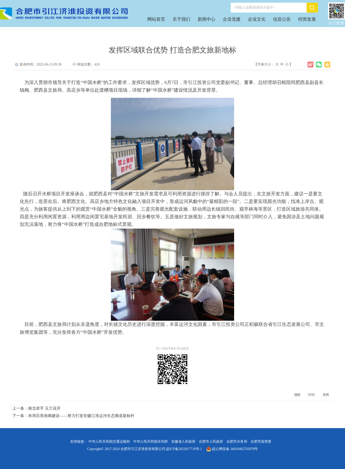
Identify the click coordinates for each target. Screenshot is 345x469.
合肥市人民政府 (211, 441)
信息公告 (282, 19)
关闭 (326, 395)
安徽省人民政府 (183, 441)
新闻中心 (206, 19)
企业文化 (257, 19)
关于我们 (181, 19)
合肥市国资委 (261, 441)
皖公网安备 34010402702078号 (232, 449)
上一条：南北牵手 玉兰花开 (36, 408)
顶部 (297, 395)
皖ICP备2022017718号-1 (184, 449)
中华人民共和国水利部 (150, 441)
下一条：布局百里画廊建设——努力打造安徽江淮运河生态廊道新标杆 (73, 416)
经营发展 (307, 19)
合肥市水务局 (236, 441)
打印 (311, 395)
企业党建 (232, 19)
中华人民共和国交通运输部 (109, 441)
